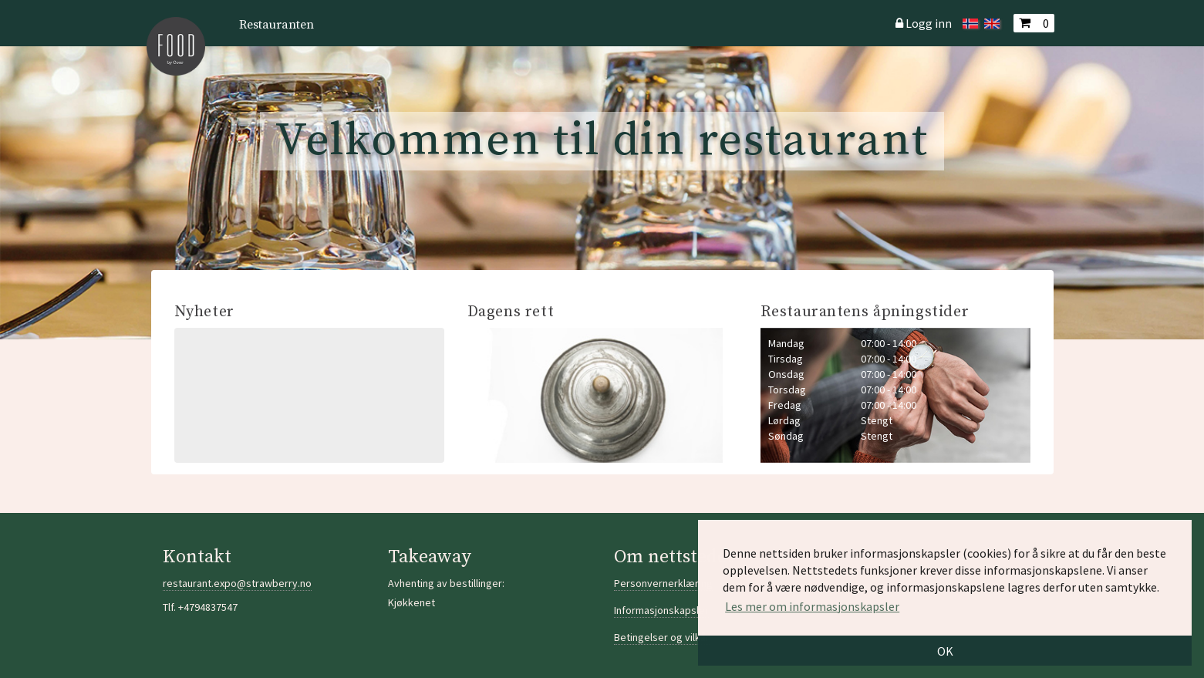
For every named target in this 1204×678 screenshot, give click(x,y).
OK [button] (945, 651)
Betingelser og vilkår (662, 637)
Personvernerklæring (663, 583)
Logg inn (929, 23)
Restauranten (276, 24)
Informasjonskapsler (661, 610)
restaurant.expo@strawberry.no (237, 583)
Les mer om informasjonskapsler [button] (812, 606)
